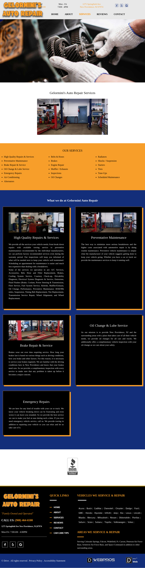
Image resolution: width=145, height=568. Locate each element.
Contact (119, 14)
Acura (81, 508)
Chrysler (119, 508)
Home (54, 14)
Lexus (128, 513)
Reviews (102, 14)
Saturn (82, 522)
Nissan (113, 517)
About (69, 14)
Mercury (91, 517)
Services (85, 14)
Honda (89, 513)
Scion (90, 522)
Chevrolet (108, 508)
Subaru (98, 522)
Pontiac (135, 517)
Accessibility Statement (54, 561)
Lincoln (137, 513)
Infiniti (108, 513)
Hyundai (98, 513)
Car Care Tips (61, 533)
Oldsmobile (124, 517)
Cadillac (97, 508)
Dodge (129, 508)
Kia (121, 513)
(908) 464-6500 (24, 520)
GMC (81, 513)
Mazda (82, 517)
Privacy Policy (35, 561)
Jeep (115, 513)
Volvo (130, 522)
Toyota (108, 522)
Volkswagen (119, 522)
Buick (89, 508)
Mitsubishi (102, 517)
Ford (136, 508)
